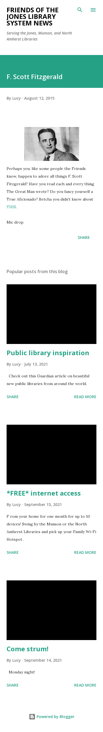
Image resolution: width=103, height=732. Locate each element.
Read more (85, 396)
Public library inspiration (48, 352)
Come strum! (27, 648)
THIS (11, 206)
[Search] (80, 10)
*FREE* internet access (44, 492)
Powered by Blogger (51, 716)
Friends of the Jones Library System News (33, 16)
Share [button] (84, 237)
